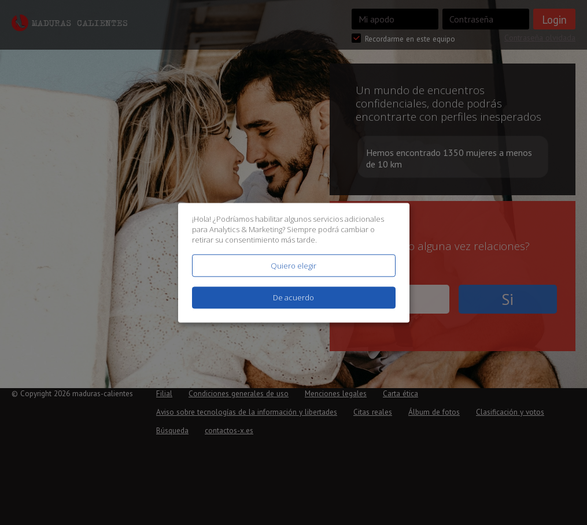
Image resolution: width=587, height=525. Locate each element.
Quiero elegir (293, 265)
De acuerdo (293, 297)
